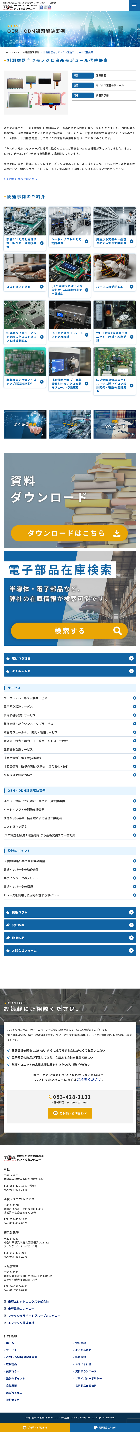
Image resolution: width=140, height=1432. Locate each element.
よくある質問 (83, 1350)
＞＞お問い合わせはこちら (20, 179)
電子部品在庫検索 (86, 1385)
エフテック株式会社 (21, 1323)
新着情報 (80, 1357)
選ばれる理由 (14, 1392)
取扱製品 (11, 1364)
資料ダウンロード (86, 1371)
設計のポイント (15, 1378)
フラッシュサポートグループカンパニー (34, 1315)
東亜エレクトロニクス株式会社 (28, 1301)
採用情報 (80, 1343)
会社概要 (11, 1385)
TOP (6, 52)
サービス (11, 1350)
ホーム (10, 1343)
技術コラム (13, 1371)
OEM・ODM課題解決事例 (25, 52)
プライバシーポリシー (88, 1378)
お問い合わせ (83, 1364)
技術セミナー (14, 1399)
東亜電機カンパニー (21, 1308)
